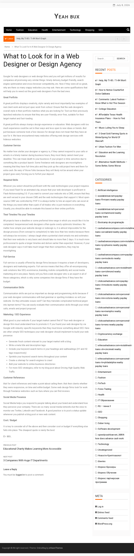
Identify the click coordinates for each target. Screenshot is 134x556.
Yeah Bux (67, 17)
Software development (109, 429)
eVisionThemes (56, 548)
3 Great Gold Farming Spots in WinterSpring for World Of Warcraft (111, 137)
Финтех (101, 461)
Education (32, 30)
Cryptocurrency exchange (110, 334)
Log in (100, 506)
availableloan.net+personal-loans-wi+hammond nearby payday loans (110, 213)
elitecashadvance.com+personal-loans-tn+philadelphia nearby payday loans (112, 362)
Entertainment (58, 30)
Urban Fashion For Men (110, 146)
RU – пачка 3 (104, 406)
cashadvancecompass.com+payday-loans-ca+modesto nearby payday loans (114, 258)
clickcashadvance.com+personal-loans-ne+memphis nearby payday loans (112, 311)
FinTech (101, 383)
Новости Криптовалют (109, 455)
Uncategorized (105, 450)
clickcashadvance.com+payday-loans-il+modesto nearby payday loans (112, 285)
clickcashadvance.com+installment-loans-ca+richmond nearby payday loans (113, 272)
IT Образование (106, 400)
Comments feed (105, 518)
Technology (75, 30)
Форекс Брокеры (107, 467)
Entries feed (103, 512)
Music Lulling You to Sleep (111, 127)
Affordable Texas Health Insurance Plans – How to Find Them (110, 118)
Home (9, 30)
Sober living (103, 423)
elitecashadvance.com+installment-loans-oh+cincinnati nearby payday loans (113, 349)
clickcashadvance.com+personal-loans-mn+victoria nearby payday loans (112, 298)
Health (45, 30)
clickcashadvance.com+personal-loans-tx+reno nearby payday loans (112, 324)
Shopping (89, 30)
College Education (107, 109)
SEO (101, 30)
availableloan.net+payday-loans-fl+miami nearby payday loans (109, 200)
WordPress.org (104, 523)
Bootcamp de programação (111, 222)
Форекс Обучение (107, 472)
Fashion (20, 30)
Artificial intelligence (108, 190)
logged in (20, 474)
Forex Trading (104, 389)
